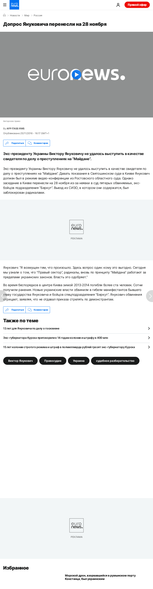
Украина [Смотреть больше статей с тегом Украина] (78, 360)
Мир (26, 15)
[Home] (4, 15)
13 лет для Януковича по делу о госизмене (31, 328)
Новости (15, 15)
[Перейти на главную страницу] (14, 5)
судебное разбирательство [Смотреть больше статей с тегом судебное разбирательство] (115, 360)
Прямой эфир (137, 4)
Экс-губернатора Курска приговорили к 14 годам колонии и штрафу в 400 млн (55, 337)
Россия (38, 15)
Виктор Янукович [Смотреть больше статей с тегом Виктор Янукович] (20, 360)
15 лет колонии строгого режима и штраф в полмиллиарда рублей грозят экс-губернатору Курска (69, 347)
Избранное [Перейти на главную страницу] (16, 568)
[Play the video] (76, 74)
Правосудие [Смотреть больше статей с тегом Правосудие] (52, 360)
